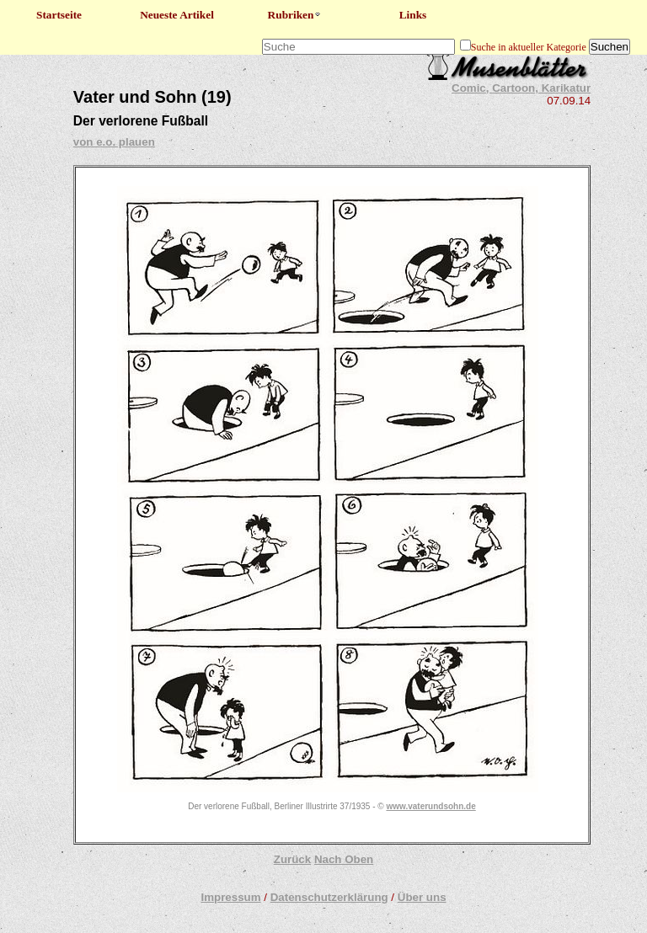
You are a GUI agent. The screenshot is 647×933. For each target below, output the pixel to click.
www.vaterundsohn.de (430, 806)
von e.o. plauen (114, 142)
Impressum (230, 897)
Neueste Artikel (177, 14)
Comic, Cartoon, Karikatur (521, 88)
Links (413, 14)
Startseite (59, 14)
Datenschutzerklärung (329, 897)
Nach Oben (343, 859)
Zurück (292, 859)
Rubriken (295, 14)
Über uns (422, 897)
